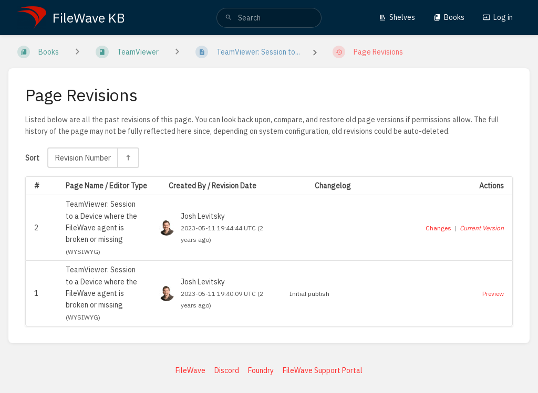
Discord (226, 370)
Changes (438, 228)
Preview (493, 294)
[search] (269, 18)
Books (448, 17)
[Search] (228, 18)
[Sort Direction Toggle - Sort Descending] (127, 157)
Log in (498, 17)
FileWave (190, 370)
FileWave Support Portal (323, 370)
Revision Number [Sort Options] (83, 158)
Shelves (397, 17)
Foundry (261, 370)
